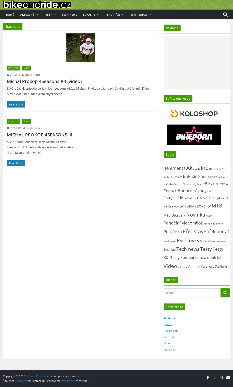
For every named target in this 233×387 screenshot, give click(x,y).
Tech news (69, 14)
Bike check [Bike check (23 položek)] (215, 169)
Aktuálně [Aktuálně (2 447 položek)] (197, 168)
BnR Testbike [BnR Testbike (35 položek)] (209, 177)
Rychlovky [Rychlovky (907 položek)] (188, 240)
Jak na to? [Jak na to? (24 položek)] (222, 198)
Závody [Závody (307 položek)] (207, 266)
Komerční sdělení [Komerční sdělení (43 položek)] (185, 206)
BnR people (139, 14)
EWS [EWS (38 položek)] (210, 191)
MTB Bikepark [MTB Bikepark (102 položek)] (174, 215)
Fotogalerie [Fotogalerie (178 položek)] (173, 197)
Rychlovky (13, 68)
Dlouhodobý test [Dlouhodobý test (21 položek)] (192, 184)
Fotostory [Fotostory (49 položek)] (190, 198)
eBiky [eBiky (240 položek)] (207, 183)
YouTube (169, 337)
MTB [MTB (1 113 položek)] (217, 205)
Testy (48, 14)
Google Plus (171, 331)
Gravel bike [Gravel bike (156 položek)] (207, 197)
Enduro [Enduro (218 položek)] (170, 190)
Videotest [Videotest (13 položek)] (182, 267)
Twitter (168, 324)
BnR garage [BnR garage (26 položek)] (176, 177)
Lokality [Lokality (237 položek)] (204, 206)
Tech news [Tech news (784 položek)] (187, 249)
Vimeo (167, 343)
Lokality (89, 14)
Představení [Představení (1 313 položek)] (197, 231)
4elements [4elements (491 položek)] (174, 168)
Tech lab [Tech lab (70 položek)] (170, 249)
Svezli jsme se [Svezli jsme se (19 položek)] (217, 241)
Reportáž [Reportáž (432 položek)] (220, 231)
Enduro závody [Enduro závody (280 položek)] (192, 190)
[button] (36, 14)
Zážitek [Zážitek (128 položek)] (221, 266)
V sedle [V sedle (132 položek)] (194, 266)
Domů (10, 14)
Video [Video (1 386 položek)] (170, 265)
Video (26, 68)
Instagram (170, 349)
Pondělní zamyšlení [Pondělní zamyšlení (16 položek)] (213, 223)
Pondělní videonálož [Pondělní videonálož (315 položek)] (183, 223)
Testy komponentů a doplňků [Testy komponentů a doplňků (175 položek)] (195, 257)
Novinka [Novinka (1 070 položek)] (195, 214)
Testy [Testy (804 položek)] (206, 249)
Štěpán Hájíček (32, 74)
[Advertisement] (197, 62)
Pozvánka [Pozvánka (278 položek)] (173, 231)
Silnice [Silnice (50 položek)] (204, 241)
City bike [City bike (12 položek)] (177, 184)
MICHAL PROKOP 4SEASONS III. (40, 135)
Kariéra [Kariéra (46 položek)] (168, 206)
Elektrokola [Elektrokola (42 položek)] (220, 184)
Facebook (169, 318)
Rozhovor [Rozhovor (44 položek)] (170, 241)
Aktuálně (27, 14)
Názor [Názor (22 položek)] (209, 215)
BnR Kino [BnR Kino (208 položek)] (191, 176)
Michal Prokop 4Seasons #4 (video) (44, 81)
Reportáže (112, 14)
